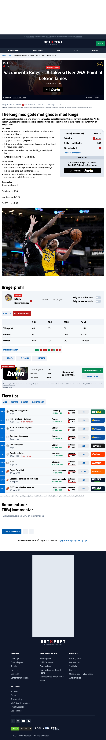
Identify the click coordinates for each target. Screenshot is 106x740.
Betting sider (46, 658)
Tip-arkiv (23, 358)
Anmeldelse (92, 376)
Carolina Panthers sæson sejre (24, 478)
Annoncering (16, 699)
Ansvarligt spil (75, 677)
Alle (5, 402)
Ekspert (14, 402)
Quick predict (38, 402)
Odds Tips (15, 658)
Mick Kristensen (15, 104)
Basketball (7, 97)
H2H (12, 461)
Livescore (73, 670)
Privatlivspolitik (18, 706)
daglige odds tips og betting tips (72, 540)
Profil (8, 358)
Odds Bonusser (46, 662)
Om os (13, 695)
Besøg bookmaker (92, 370)
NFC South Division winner (22, 487)
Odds (76, 50)
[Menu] (3, 43)
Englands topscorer (19, 436)
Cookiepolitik (16, 710)
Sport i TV (15, 673)
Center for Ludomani (20, 677)
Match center (8, 62)
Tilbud (42, 680)
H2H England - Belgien (20, 419)
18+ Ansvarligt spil (40, 735)
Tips (58, 50)
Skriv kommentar (11, 531)
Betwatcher (74, 662)
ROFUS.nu (48, 37)
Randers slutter (17, 453)
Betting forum (75, 658)
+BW (100, 64)
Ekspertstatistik (22, 313)
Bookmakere (13, 50)
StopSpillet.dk (78, 37)
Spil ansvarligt (30, 37)
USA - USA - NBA (19, 97)
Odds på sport (17, 662)
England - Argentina (19, 410)
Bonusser (38, 50)
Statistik (7, 313)
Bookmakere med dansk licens (50, 671)
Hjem (4, 55)
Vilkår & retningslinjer (20, 703)
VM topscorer (16, 444)
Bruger (24, 402)
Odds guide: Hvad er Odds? (81, 673)
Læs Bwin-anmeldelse (72, 152)
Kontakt (14, 691)
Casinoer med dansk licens (52, 676)
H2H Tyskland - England (21, 427)
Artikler (14, 666)
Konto (100, 43)
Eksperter (15, 670)
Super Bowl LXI (17, 470)
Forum (95, 50)
